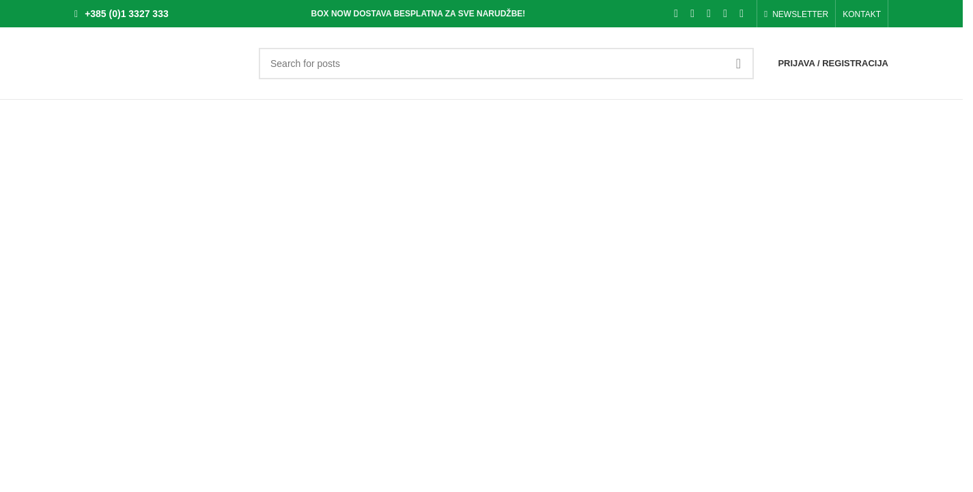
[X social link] (692, 13)
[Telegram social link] (741, 13)
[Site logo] (159, 62)
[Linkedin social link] (725, 13)
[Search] (506, 63)
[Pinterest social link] (709, 13)
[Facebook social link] (676, 13)
